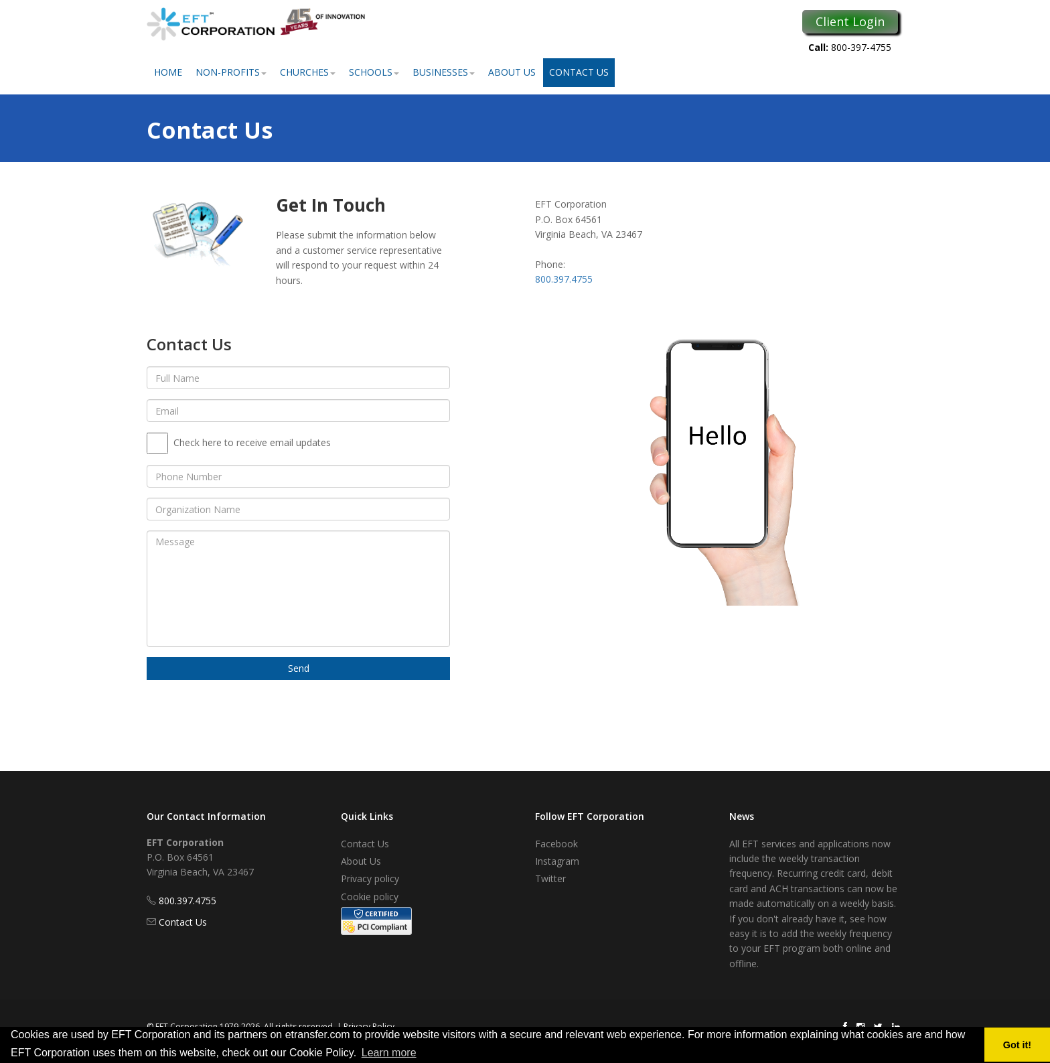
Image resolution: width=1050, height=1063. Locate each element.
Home (168, 72)
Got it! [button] (1017, 1045)
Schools (374, 72)
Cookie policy (369, 896)
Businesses (443, 72)
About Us (512, 72)
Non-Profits (231, 72)
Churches (307, 72)
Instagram (557, 861)
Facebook (556, 843)
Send (298, 668)
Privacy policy (370, 878)
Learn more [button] (389, 1052)
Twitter (550, 878)
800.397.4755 (564, 279)
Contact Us (579, 72)
